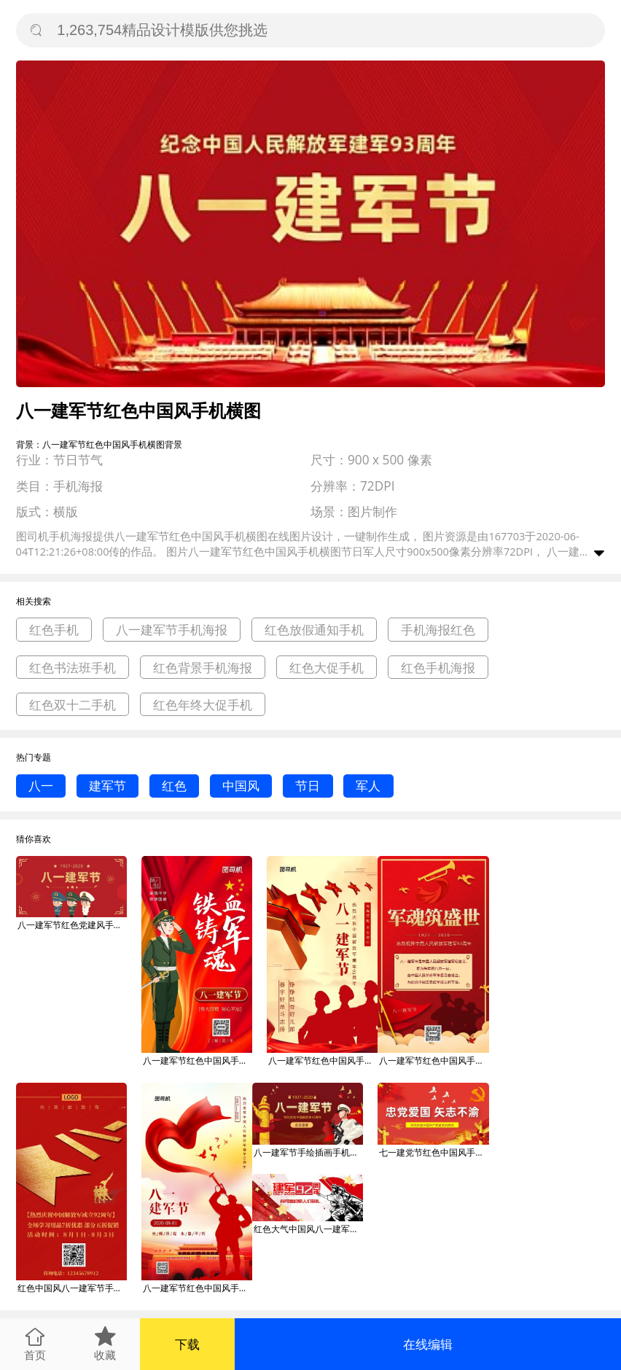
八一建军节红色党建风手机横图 (72, 925)
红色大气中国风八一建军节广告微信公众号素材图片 (308, 1229)
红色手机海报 (438, 667)
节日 (307, 785)
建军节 (107, 785)
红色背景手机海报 (202, 667)
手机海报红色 (438, 629)
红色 (174, 785)
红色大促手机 (326, 667)
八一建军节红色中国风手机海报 (197, 1060)
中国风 (240, 785)
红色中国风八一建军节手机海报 (72, 1288)
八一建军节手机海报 (171, 629)
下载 (187, 1344)
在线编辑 (428, 1344)
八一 (40, 785)
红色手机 (54, 629)
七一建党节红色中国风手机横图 (433, 1152)
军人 (368, 785)
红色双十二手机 (72, 704)
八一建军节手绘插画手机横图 (308, 1152)
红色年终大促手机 (202, 704)
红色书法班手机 (72, 667)
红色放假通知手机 (314, 629)
